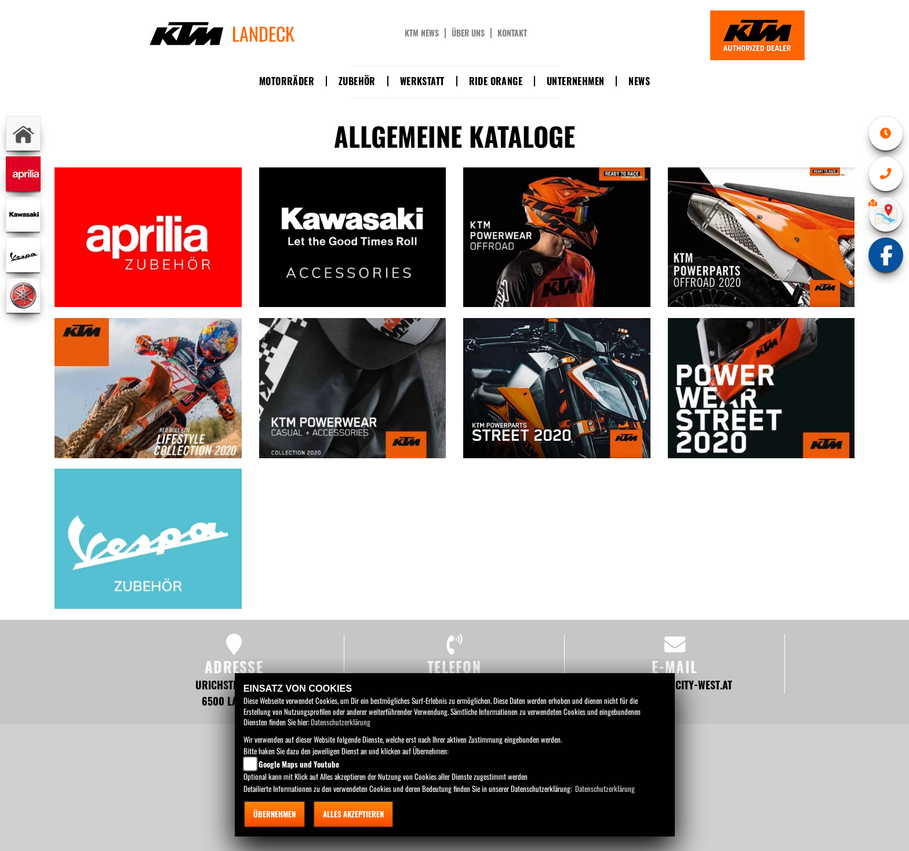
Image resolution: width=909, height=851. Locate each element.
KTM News (422, 33)
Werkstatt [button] (422, 81)
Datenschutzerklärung (340, 722)
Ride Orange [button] (495, 81)
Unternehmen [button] (575, 81)
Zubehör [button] (357, 81)
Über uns (468, 33)
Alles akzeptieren (353, 814)
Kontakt (512, 33)
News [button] (639, 81)
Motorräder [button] (286, 81)
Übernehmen (274, 814)
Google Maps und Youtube (299, 764)
